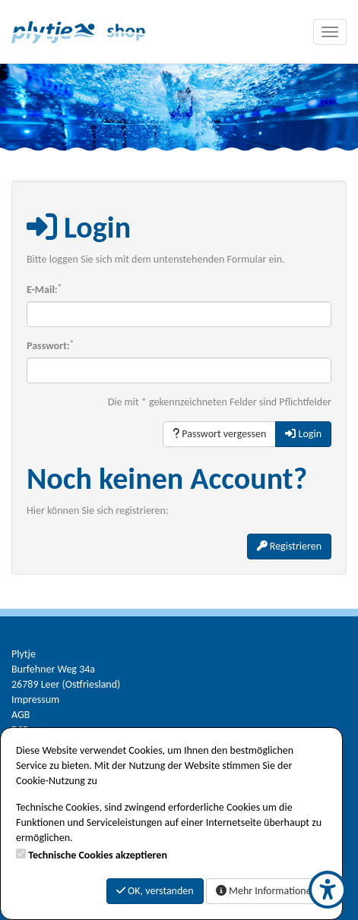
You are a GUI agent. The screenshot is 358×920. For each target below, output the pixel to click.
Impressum (35, 699)
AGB (20, 714)
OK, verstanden (155, 890)
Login (303, 433)
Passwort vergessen (219, 433)
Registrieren (289, 546)
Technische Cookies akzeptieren (97, 855)
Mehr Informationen (266, 890)
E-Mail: (44, 289)
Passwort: (50, 345)
